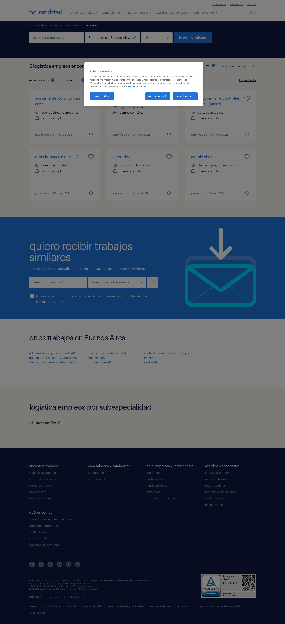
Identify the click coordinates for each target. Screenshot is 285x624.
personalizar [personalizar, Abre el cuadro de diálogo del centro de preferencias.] (102, 96)
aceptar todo (185, 96)
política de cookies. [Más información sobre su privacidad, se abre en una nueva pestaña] (137, 86)
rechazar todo (158, 96)
